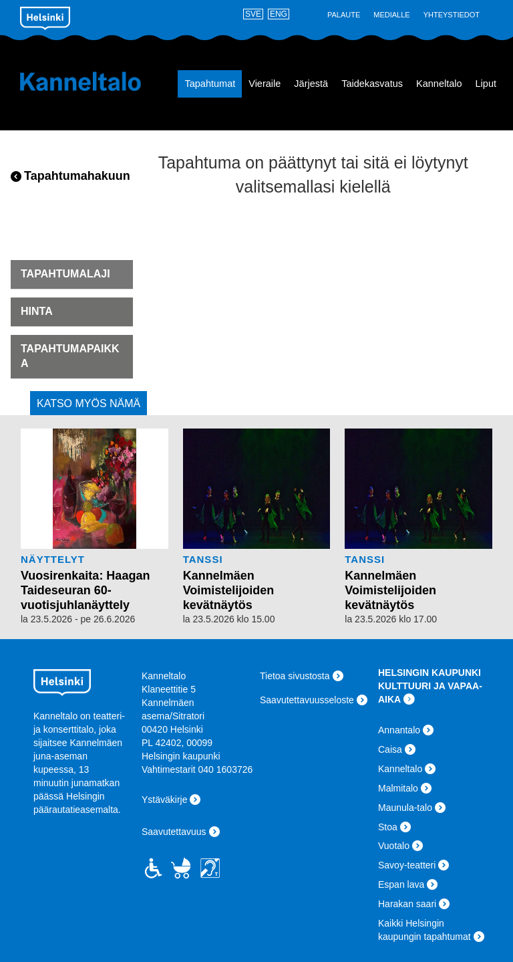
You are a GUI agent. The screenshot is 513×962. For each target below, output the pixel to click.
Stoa (387, 827)
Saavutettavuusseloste (307, 700)
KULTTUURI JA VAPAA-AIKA (430, 693)
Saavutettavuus (174, 831)
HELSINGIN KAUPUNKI (429, 672)
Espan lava (401, 884)
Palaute (343, 15)
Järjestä (311, 83)
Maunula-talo (405, 807)
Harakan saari (407, 903)
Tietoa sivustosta (295, 676)
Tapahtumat (209, 83)
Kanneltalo (80, 82)
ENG (278, 14)
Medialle (391, 15)
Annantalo (399, 730)
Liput (486, 83)
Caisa (390, 749)
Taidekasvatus (372, 83)
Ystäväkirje (164, 799)
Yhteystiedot (451, 15)
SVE (253, 14)
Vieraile (264, 83)
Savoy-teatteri (407, 865)
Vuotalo (393, 845)
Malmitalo (398, 788)
